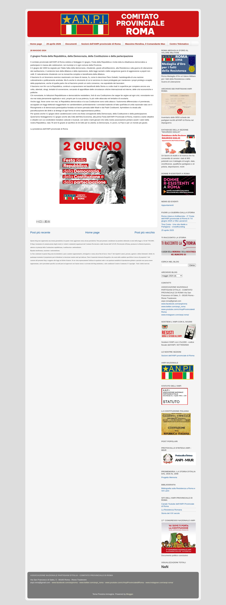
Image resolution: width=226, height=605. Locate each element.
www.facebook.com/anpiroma (174, 304)
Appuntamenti (167, 205)
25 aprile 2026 (53, 44)
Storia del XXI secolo (170, 513)
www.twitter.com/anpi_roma (173, 306)
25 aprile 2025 (167, 230)
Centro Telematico (179, 44)
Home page (36, 44)
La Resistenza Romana (171, 510)
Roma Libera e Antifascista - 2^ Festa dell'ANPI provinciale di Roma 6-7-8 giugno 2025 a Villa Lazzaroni (177, 218)
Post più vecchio (145, 232)
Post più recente (40, 232)
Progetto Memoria (169, 477)
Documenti (71, 44)
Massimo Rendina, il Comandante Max (145, 44)
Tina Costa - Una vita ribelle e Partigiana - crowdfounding (174, 225)
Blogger (129, 594)
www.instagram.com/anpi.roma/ (175, 315)
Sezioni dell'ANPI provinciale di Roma (101, 44)
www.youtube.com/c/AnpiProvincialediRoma (124, 582)
